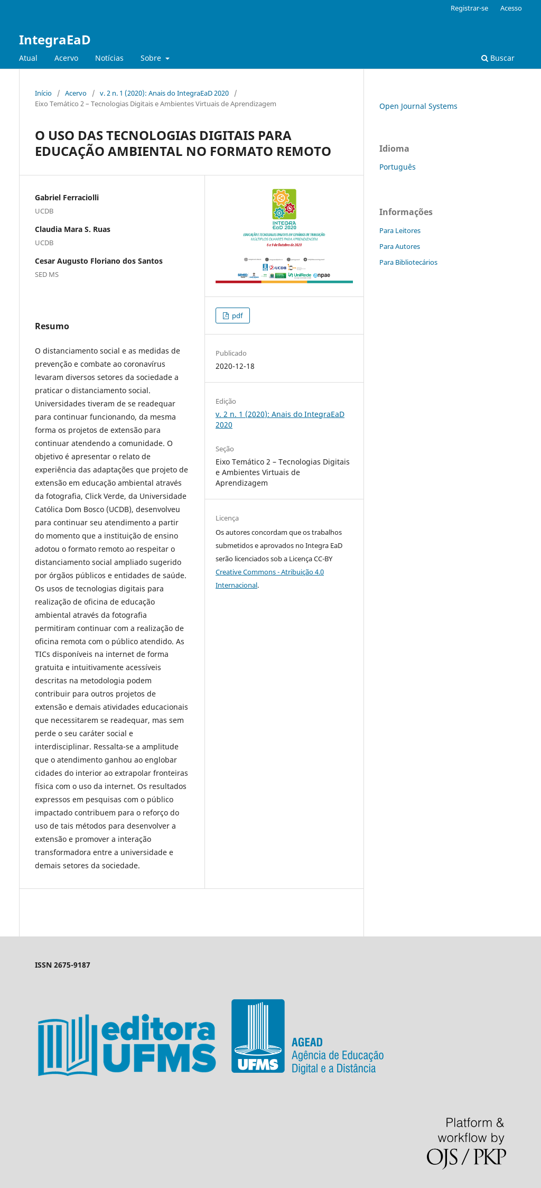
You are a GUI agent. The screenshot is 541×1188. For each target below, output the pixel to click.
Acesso (511, 8)
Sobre (152, 58)
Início (43, 93)
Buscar (498, 58)
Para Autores (399, 246)
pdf (236, 315)
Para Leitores (400, 230)
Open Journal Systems (418, 106)
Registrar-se (469, 8)
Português (397, 167)
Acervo (66, 58)
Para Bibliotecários (408, 262)
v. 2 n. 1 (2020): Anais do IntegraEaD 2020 (164, 93)
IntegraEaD (55, 39)
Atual (28, 58)
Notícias (109, 58)
